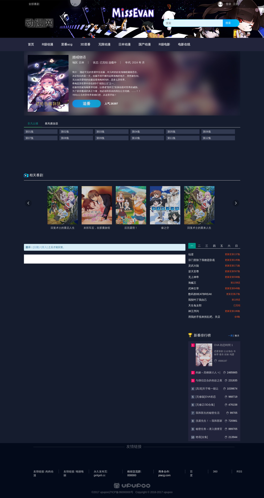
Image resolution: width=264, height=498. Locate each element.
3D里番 (85, 44)
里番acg (67, 44)
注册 (235, 3)
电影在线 (184, 44)
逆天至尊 (193, 271)
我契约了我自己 (197, 299)
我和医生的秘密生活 (208, 412)
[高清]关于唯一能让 (207, 388)
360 (215, 471)
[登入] (44, 247)
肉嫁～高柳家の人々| (208, 372)
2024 (135, 62)
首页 (31, 44)
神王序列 (193, 311)
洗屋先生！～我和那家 (209, 420)
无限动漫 (104, 44)
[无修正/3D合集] (205, 404)
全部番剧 (34, 3)
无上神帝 (193, 277)
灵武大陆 (193, 265)
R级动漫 (47, 44)
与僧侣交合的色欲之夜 (209, 380)
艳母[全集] (202, 437)
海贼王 (192, 282)
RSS (239, 471)
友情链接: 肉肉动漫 (43, 471)
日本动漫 (124, 44)
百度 (191, 471)
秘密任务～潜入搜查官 (209, 428)
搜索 (228, 22)
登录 (228, 3)
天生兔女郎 (195, 305)
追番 (86, 103)
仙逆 (191, 254)
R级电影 (164, 44)
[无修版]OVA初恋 (206, 396)
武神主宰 (193, 288)
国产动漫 (145, 44)
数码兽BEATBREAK (200, 294)
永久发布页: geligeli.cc (101, 471)
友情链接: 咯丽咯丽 (74, 471)
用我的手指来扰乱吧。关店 (204, 316)
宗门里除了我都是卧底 (201, 259)
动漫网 (39, 23)
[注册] (36, 247)
